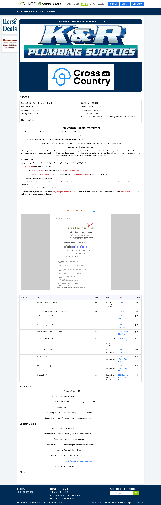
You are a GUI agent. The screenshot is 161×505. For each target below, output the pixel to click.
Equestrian (28, 11)
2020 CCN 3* (123, 302)
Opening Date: (86, 107)
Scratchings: (58, 439)
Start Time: (25, 120)
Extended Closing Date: (90, 114)
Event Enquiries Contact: (53, 434)
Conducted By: (27, 103)
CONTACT (140, 503)
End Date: (25, 107)
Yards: (61, 391)
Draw (92, 4)
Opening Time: (26, 110)
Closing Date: (86, 110)
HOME (68, 4)
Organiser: (59, 450)
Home (19, 11)
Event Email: (58, 461)
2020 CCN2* (122, 311)
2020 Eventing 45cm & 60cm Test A (123, 359)
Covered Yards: (57, 396)
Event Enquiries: (57, 428)
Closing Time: (26, 114)
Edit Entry (137, 4)
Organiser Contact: (56, 455)
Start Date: (85, 103)
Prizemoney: (58, 466)
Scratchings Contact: (55, 445)
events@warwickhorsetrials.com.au (78, 461)
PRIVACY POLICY (96, 503)
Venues (76, 4)
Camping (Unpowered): (54, 418)
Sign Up (113, 4)
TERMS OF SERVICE (109, 503)
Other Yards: (58, 402)
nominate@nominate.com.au (67, 498)
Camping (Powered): (55, 413)
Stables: (60, 407)
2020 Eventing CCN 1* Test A (123, 318)
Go (136, 493)
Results (100, 4)
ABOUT (132, 503)
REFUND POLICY (123, 503)
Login (124, 4)
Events (84, 4)
